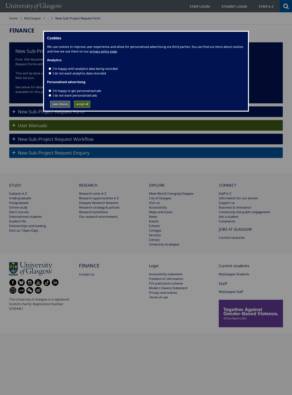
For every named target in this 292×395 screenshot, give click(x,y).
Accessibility (158, 207)
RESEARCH (88, 185)
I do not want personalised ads (75, 95)
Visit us (154, 203)
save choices (60, 104)
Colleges (155, 230)
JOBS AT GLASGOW (235, 229)
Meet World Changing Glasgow (171, 193)
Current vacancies (232, 237)
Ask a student (228, 217)
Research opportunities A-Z (99, 198)
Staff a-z (266, 6)
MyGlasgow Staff (231, 292)
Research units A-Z (92, 193)
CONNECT (227, 185)
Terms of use (158, 297)
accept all (82, 104)
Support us (227, 203)
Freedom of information (166, 279)
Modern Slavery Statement (168, 288)
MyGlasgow (32, 18)
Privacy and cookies (163, 293)
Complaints (227, 221)
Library (154, 240)
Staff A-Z (225, 193)
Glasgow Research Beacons (98, 203)
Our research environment (98, 217)
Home (13, 18)
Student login (234, 6)
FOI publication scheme (166, 283)
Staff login (200, 6)
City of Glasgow (160, 198)
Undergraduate (20, 198)
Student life (17, 221)
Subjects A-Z (18, 193)
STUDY (15, 185)
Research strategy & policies (99, 207)
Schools (154, 226)
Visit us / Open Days (23, 230)
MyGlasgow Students (234, 274)
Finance (52, 18)
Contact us (86, 274)
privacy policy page (103, 51)
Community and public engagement (244, 212)
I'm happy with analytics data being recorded (85, 69)
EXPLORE (157, 185)
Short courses (19, 212)
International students (25, 217)
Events (154, 221)
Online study (18, 207)
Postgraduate (18, 203)
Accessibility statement (165, 274)
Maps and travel (160, 212)
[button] (146, 111)
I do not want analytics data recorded (79, 73)
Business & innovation (235, 207)
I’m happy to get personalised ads (77, 91)
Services (155, 235)
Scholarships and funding (27, 226)
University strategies (164, 244)
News (153, 217)
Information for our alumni (238, 198)
